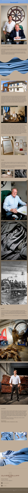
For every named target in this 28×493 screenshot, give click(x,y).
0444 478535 (4, 485)
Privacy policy (16, 2)
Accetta (11, 2)
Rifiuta (13, 2)
